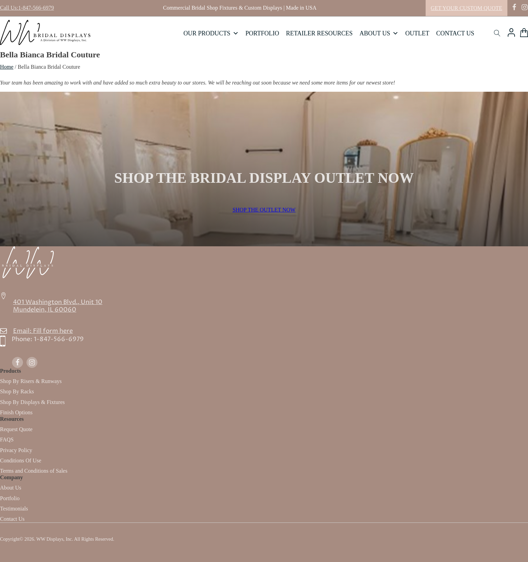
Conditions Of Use (20, 460)
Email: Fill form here (43, 331)
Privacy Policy (16, 450)
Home (6, 67)
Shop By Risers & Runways (31, 381)
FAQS (7, 439)
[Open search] (497, 33)
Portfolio (262, 33)
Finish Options (16, 412)
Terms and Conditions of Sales (33, 471)
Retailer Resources (319, 33)
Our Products (211, 33)
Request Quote (16, 429)
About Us (379, 33)
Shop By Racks (17, 391)
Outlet (417, 33)
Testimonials (14, 509)
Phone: (48, 339)
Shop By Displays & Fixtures (32, 402)
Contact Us (455, 33)
